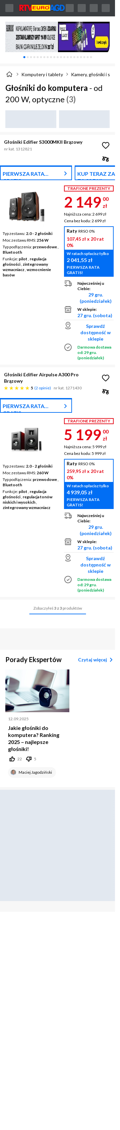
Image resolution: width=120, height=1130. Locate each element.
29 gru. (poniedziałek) (96, 298)
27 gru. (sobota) (94, 315)
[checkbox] (105, 158)
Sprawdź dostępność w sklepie (95, 332)
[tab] (24, 57)
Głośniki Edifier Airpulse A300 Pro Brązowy (41, 378)
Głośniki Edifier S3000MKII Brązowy (43, 142)
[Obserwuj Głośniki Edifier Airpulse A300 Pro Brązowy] (105, 378)
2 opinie (43, 387)
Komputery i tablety (42, 74)
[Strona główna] (9, 74)
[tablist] (57, 57)
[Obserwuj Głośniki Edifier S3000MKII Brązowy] (105, 145)
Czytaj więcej (96, 660)
